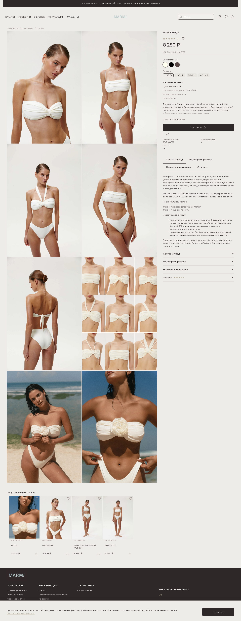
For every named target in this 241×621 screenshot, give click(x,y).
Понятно (218, 612)
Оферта (42, 590)
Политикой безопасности (20, 613)
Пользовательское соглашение (53, 595)
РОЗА (12, 547)
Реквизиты (44, 599)
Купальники (26, 28)
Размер (167, 71)
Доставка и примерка (17, 590)
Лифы (41, 28)
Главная (11, 28)
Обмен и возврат (15, 595)
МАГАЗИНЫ (74, 17)
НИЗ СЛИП (112, 547)
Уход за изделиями (16, 599)
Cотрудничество (84, 590)
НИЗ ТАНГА (47, 547)
